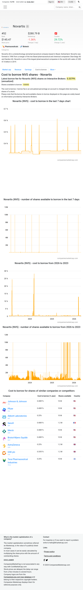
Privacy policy (49, 552)
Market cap (6, 70)
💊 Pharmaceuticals (10, 47)
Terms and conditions (52, 556)
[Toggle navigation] (5, 7)
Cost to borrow (41, 70)
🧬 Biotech (24, 47)
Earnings (28, 70)
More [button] (52, 70)
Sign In (51, 2)
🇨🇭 (55, 33)
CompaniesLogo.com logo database (18, 577)
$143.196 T (30, 2)
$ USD (71, 2)
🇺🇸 (60, 2)
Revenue (18, 70)
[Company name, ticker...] (67, 7)
